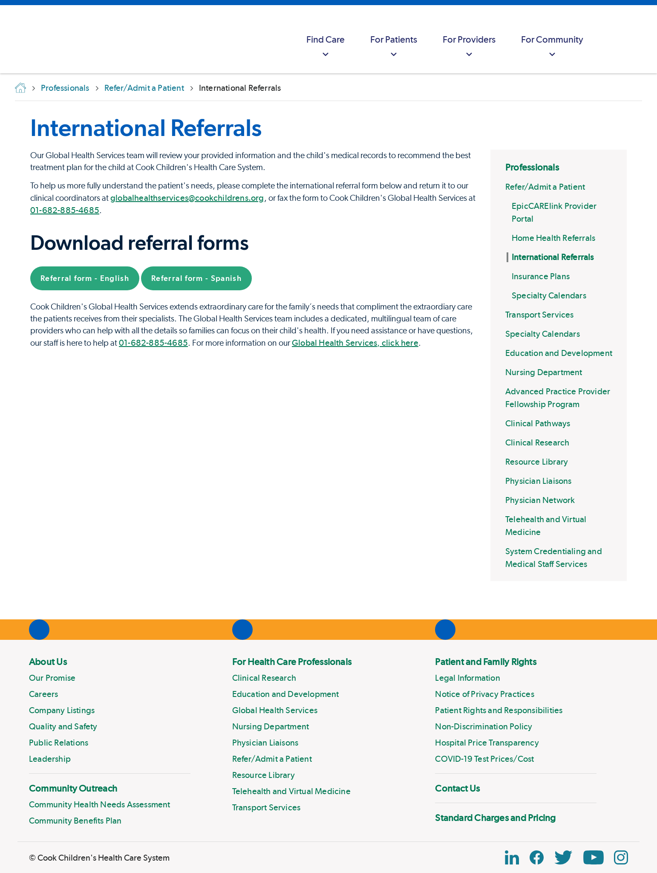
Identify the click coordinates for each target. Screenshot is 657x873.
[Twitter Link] (563, 857)
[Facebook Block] (537, 857)
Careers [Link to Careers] (43, 694)
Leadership (50, 759)
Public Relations (58, 742)
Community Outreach (73, 788)
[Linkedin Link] (511, 857)
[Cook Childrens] (10, 39)
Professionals (532, 167)
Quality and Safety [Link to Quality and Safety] (63, 726)
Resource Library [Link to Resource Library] (263, 775)
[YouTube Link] (593, 857)
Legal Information (467, 678)
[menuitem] (325, 39)
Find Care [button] (325, 47)
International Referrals (553, 257)
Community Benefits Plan (75, 820)
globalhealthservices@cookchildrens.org (187, 198)
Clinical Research (537, 442)
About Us (48, 661)
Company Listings (62, 710)
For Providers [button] (469, 47)
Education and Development (558, 353)
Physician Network (540, 500)
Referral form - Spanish (196, 278)
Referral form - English (84, 278)
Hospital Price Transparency (487, 742)
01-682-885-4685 (64, 210)
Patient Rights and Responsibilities (498, 710)
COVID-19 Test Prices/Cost (484, 759)
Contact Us (457, 788)
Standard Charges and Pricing (495, 817)
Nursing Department (543, 372)
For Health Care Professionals (292, 661)
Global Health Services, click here (355, 343)
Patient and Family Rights (485, 661)
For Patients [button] (393, 47)
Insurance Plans (541, 276)
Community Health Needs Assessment (99, 804)
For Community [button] (552, 47)
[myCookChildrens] (612, 39)
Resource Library (536, 462)
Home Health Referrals (553, 238)
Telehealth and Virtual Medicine (291, 791)
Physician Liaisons (538, 481)
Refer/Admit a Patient (545, 187)
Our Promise (52, 678)
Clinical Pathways (537, 423)
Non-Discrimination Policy (483, 726)
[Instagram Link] (621, 857)
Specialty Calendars (549, 295)
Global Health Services (274, 710)
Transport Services (539, 314)
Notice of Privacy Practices (484, 694)
